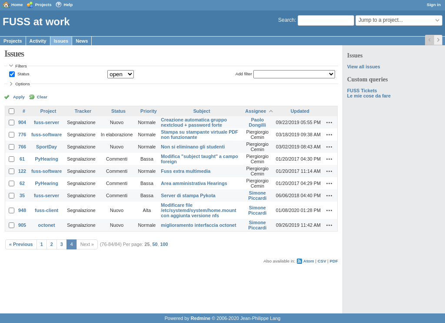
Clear (42, 96)
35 (22, 195)
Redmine (201, 318)
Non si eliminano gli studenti (193, 146)
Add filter (244, 73)
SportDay (46, 146)
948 (22, 210)
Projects (43, 4)
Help (68, 4)
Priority (148, 111)
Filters (21, 66)
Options (22, 83)
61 (22, 159)
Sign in (434, 4)
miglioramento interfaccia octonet (198, 225)
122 (22, 171)
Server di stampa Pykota (188, 195)
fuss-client (46, 210)
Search (286, 20)
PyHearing (46, 159)
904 (22, 122)
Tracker (83, 111)
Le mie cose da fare (369, 95)
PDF (334, 261)
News (82, 41)
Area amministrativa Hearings (194, 183)
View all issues (363, 66)
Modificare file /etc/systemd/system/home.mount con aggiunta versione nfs (198, 210)
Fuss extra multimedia (185, 171)
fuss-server (46, 122)
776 (22, 134)
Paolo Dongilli (257, 122)
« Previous (21, 244)
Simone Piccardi (257, 195)
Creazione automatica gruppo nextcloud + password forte (194, 122)
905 (22, 225)
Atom (308, 261)
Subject (201, 111)
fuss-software (46, 134)
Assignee (255, 111)
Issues (61, 41)
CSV (322, 261)
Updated (300, 111)
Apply (19, 96)
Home (17, 4)
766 (22, 146)
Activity (38, 41)
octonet (46, 225)
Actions (329, 122)
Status (22, 73)
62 (22, 183)
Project (48, 111)
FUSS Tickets (362, 90)
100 (164, 244)
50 (155, 244)
